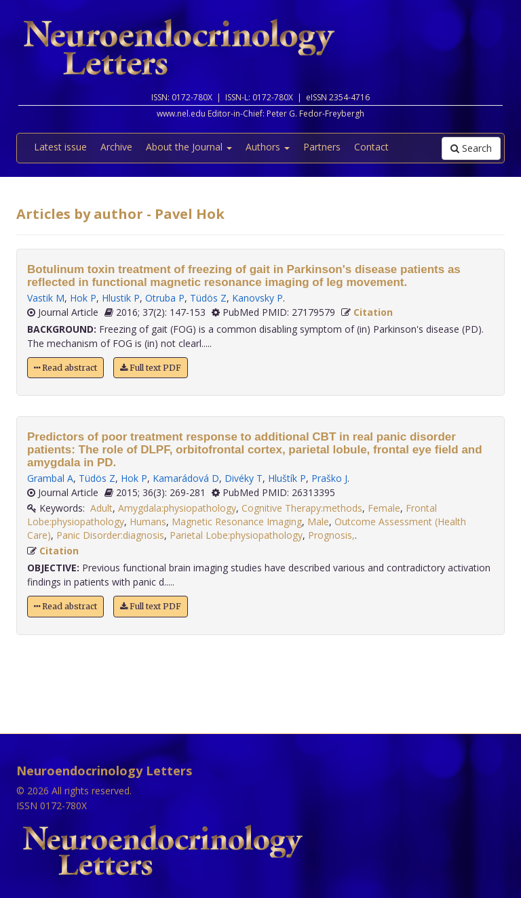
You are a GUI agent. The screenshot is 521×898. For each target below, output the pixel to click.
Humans (148, 521)
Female (384, 508)
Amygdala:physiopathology (177, 508)
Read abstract (65, 368)
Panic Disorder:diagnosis (110, 535)
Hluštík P (287, 478)
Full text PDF (150, 368)
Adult (101, 508)
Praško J (329, 478)
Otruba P (165, 297)
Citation (373, 312)
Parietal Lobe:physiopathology (236, 535)
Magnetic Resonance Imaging (237, 521)
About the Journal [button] (189, 146)
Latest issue (60, 146)
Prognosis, (331, 535)
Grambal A (50, 478)
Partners (322, 146)
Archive (116, 146)
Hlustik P (121, 297)
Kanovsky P (257, 297)
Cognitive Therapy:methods (302, 508)
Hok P (83, 297)
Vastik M (45, 297)
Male (318, 521)
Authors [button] (268, 146)
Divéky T (244, 478)
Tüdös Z (208, 297)
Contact (371, 146)
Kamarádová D (186, 478)
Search (471, 148)
